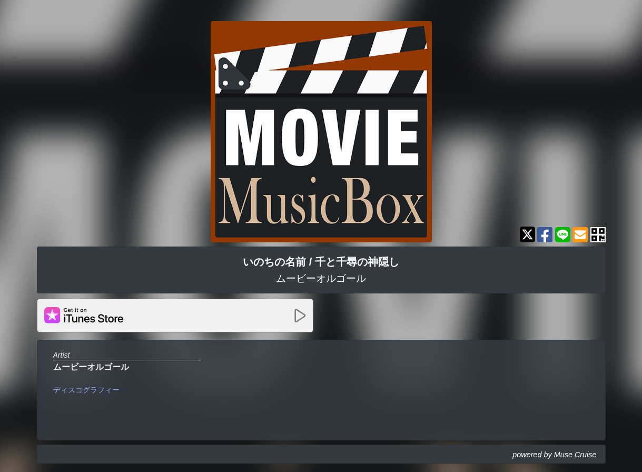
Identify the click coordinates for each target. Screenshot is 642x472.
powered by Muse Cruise (554, 454)
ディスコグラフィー (86, 390)
